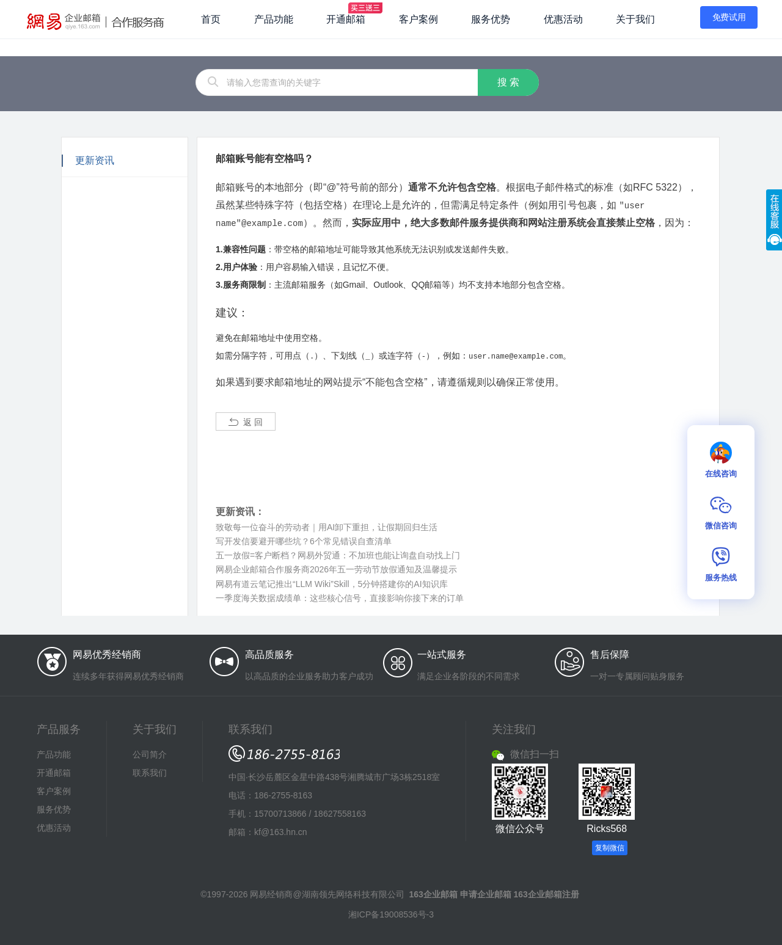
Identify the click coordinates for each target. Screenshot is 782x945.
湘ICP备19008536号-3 (391, 913)
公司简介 (150, 752)
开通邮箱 (345, 19)
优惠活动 (563, 19)
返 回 (245, 420)
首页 (211, 19)
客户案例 (418, 19)
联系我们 (150, 771)
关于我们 (635, 19)
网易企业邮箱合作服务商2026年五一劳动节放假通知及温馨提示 (336, 567)
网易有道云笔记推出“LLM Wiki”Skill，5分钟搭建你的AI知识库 (332, 582)
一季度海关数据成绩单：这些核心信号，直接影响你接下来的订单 (340, 596)
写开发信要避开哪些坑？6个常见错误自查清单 (304, 539)
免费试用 (729, 17)
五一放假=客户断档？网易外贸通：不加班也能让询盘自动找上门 (338, 553)
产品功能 (273, 19)
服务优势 (490, 19)
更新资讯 (94, 160)
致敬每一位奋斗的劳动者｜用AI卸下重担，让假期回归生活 (326, 525)
